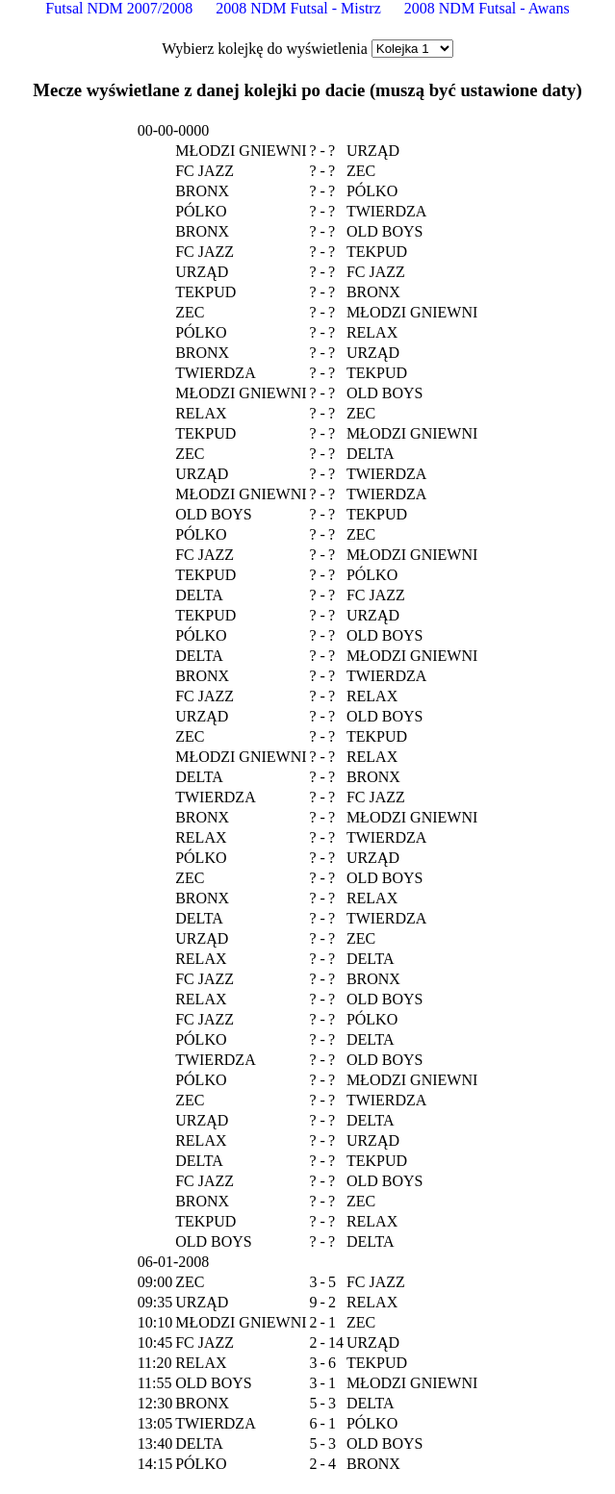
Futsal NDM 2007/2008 (118, 8)
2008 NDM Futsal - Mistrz (298, 8)
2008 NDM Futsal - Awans (487, 8)
